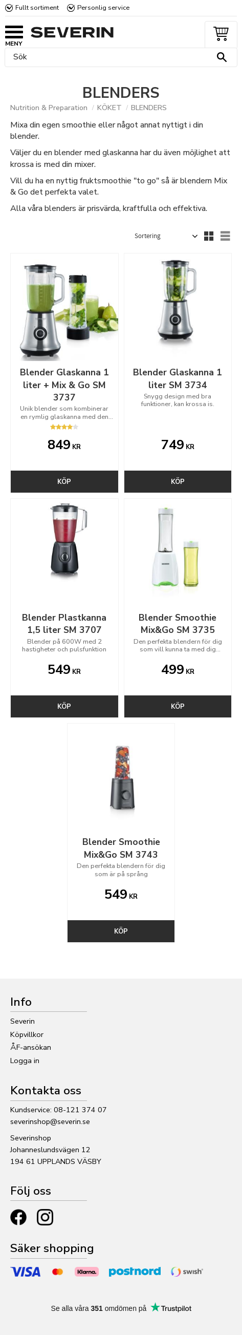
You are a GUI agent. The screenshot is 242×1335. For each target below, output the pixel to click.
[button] (15, 33)
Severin (22, 1021)
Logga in (24, 1060)
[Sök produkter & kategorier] (118, 57)
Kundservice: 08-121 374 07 (58, 1110)
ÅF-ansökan (30, 1047)
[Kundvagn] (219, 35)
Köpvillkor (26, 1034)
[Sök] (221, 57)
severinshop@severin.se (50, 1121)
